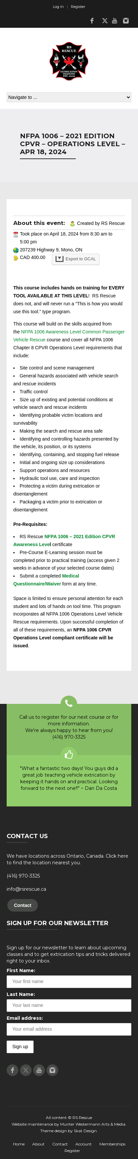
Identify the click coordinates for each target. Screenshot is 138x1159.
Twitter (103, 20)
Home (19, 1143)
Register (78, 6)
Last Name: (21, 994)
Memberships (112, 1143)
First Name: (21, 970)
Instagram (125, 20)
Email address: (25, 1018)
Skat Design (85, 1130)
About (38, 1143)
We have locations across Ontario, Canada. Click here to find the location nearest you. (67, 859)
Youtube (114, 20)
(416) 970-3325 (23, 876)
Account (83, 1143)
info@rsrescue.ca (26, 889)
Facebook (91, 20)
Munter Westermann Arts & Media (92, 1124)
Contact (22, 905)
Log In (58, 6)
